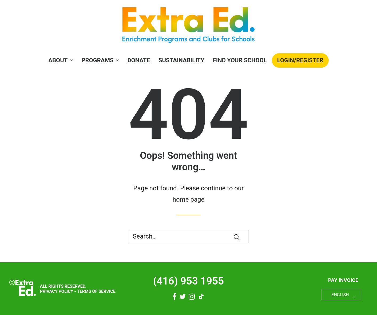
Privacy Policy (56, 291)
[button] (236, 237)
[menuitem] (62, 60)
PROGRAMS (100, 60)
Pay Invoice (343, 280)
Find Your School (240, 60)
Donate (138, 60)
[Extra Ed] (188, 26)
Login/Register (300, 60)
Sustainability (181, 60)
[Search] (189, 236)
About (60, 60)
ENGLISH (340, 294)
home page (188, 199)
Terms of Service (96, 291)
